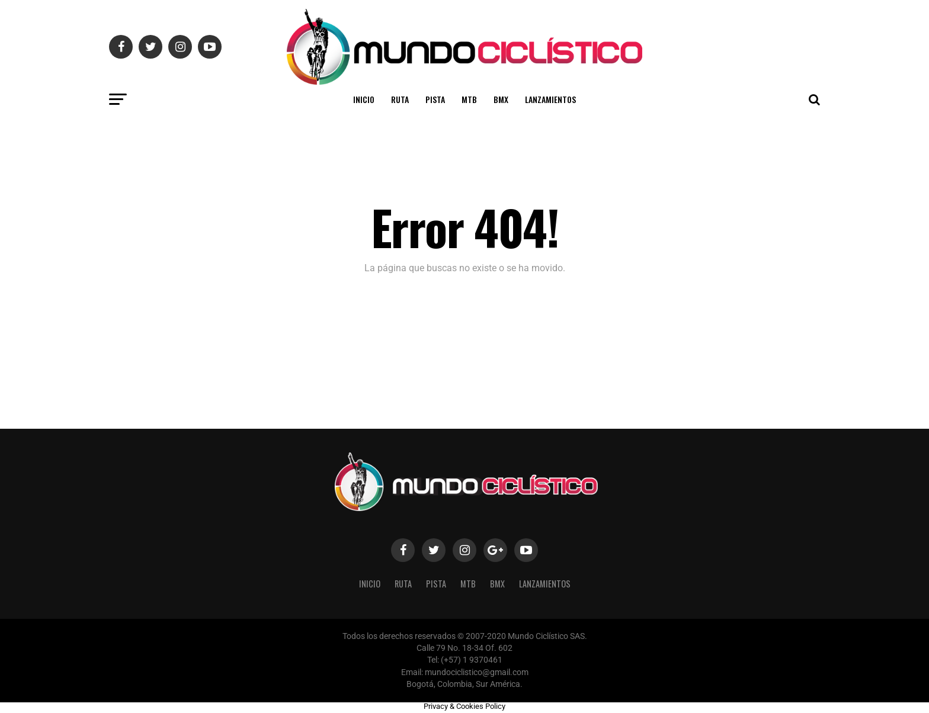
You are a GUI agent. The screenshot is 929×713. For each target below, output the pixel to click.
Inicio (363, 99)
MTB (469, 99)
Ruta (400, 99)
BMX (501, 99)
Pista (435, 99)
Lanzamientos (550, 99)
